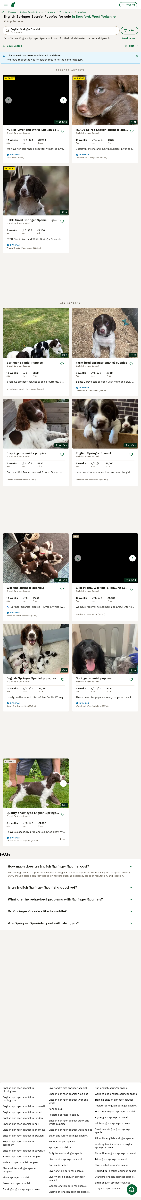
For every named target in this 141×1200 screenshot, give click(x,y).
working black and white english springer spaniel (114, 1146)
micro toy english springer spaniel (115, 1111)
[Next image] (63, 100)
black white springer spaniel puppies (19, 1170)
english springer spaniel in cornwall (24, 1106)
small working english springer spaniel (113, 1131)
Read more (128, 38)
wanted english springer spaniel (68, 1185)
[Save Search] (132, 1189)
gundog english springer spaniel (22, 1189)
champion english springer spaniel (69, 1191)
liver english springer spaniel (66, 1170)
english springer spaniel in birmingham (18, 1090)
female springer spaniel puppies (22, 1156)
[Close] (137, 55)
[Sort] (131, 46)
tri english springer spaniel (111, 1159)
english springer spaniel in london (23, 1118)
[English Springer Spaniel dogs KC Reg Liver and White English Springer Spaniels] (36, 100)
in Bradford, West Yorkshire (94, 16)
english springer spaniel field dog (68, 1093)
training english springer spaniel (114, 1099)
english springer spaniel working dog (70, 1129)
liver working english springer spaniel (67, 1178)
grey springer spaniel (107, 1188)
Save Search (12, 45)
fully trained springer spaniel (66, 1153)
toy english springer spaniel (111, 1117)
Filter (129, 30)
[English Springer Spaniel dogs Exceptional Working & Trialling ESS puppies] (105, 558)
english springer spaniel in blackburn (18, 1143)
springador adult (58, 1165)
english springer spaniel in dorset (22, 1112)
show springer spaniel (62, 1141)
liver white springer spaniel (65, 1159)
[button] (36, 100)
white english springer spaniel (113, 1123)
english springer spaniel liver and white (68, 1101)
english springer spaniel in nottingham (18, 1099)
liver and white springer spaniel (68, 1088)
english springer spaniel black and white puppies (69, 1122)
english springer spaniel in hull (21, 1123)
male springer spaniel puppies (20, 1162)
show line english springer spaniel (115, 1153)
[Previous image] (8, 100)
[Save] (62, 131)
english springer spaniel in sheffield (24, 1129)
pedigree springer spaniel (64, 1114)
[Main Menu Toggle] (6, 4)
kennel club (56, 1108)
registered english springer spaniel (116, 1105)
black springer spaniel (16, 1177)
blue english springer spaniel (112, 1165)
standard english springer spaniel (114, 1176)
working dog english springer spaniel (116, 1093)
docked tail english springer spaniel (116, 1170)
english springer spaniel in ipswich (23, 1135)
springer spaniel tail (60, 1147)
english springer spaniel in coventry (24, 1150)
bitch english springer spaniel (112, 1182)
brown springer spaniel (16, 1183)
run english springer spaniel (111, 1088)
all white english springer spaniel (114, 1138)
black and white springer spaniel (68, 1135)
